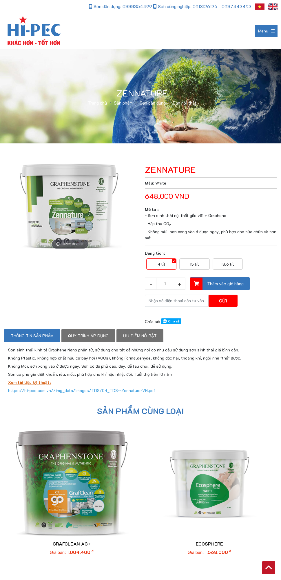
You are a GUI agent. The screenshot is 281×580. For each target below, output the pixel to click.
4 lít (161, 264)
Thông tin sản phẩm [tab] (32, 335)
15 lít (194, 264)
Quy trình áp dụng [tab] (88, 335)
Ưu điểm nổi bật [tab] (140, 335)
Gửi (223, 301)
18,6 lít (227, 264)
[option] (69, 206)
